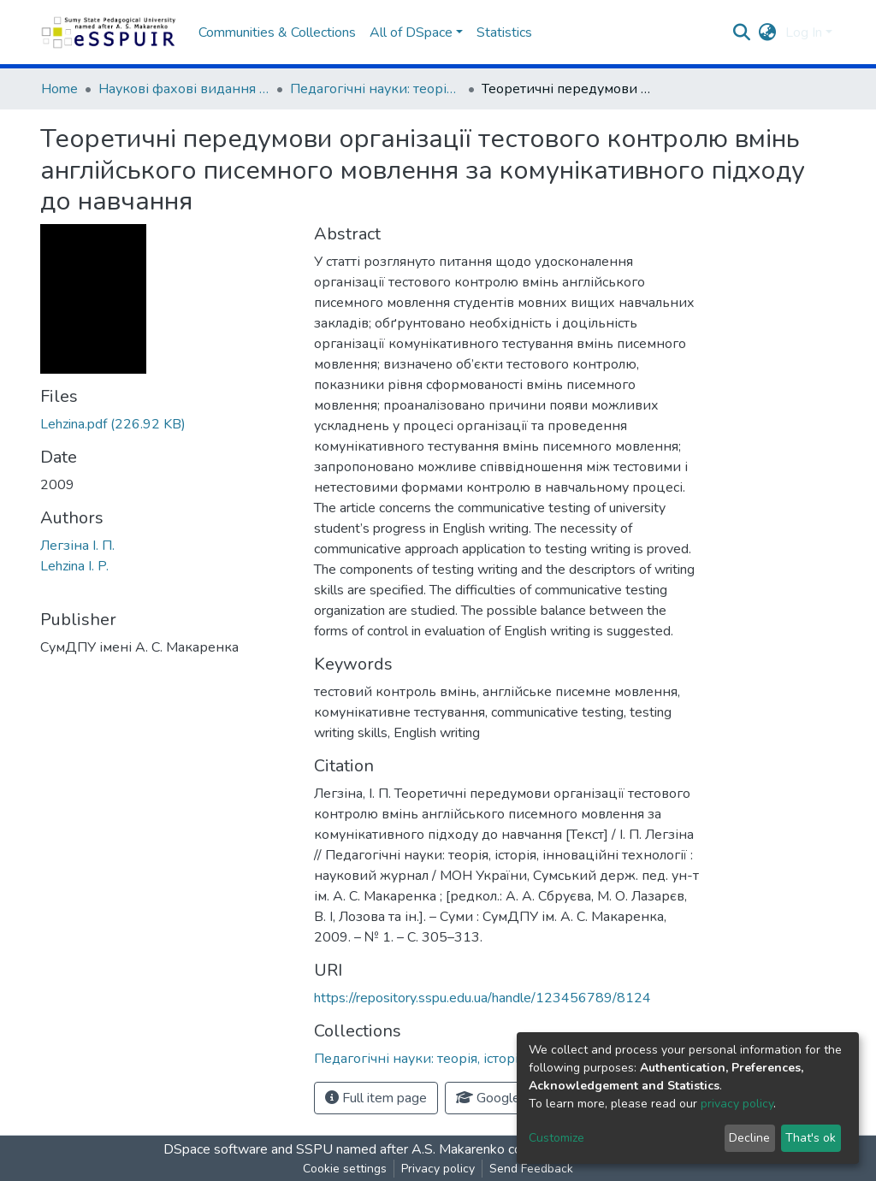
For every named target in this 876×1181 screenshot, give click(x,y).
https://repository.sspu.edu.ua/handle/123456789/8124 (482, 998)
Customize (556, 1138)
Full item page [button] (376, 1098)
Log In (803, 32)
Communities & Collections (277, 32)
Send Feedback (531, 1168)
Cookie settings (345, 1168)
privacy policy (737, 1103)
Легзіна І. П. (77, 545)
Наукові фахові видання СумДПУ (183, 89)
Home (59, 89)
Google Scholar (511, 1098)
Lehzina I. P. (74, 566)
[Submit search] (742, 32)
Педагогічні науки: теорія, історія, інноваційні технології (375, 89)
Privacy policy (438, 1168)
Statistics (504, 32)
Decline (749, 1138)
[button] (768, 32)
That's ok (810, 1138)
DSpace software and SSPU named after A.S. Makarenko (334, 1149)
